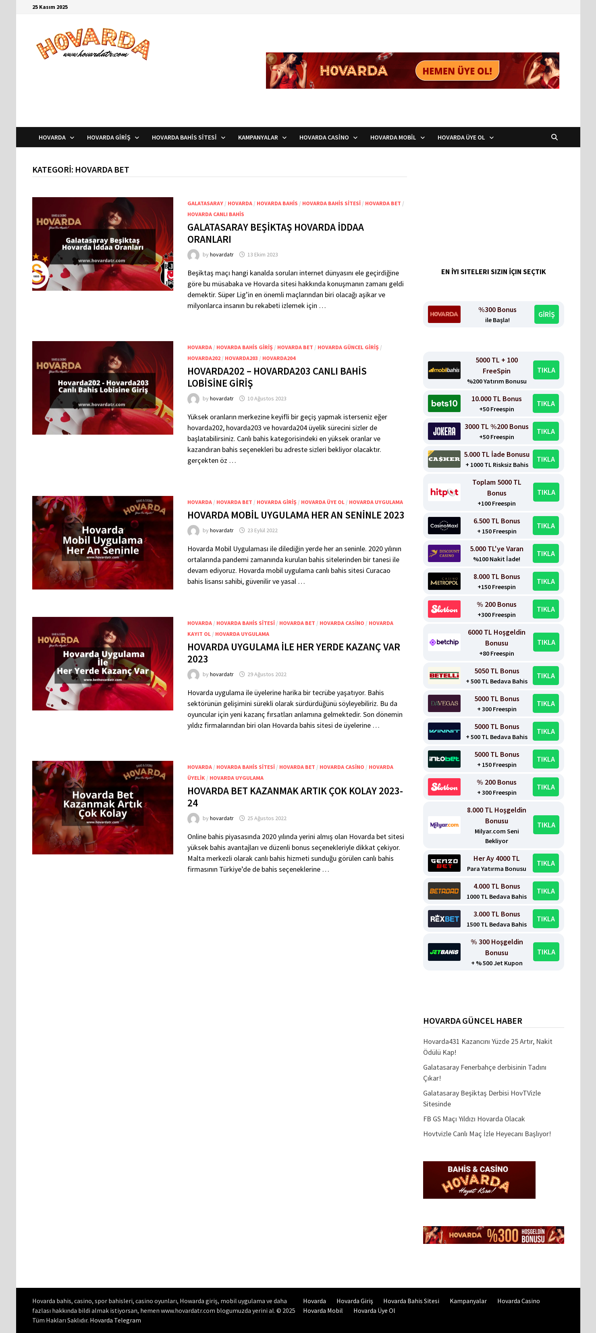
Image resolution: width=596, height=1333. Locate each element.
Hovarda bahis (277, 203)
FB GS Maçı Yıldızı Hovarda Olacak (474, 1118)
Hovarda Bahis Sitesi (184, 137)
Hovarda (52, 137)
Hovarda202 (203, 358)
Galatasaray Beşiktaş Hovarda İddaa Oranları (275, 233)
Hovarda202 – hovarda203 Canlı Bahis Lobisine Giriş (277, 376)
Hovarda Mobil (393, 137)
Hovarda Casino (324, 137)
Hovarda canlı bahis (215, 214)
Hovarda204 (278, 358)
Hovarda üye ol (323, 502)
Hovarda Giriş (109, 137)
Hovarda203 (241, 358)
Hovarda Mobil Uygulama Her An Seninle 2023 (296, 514)
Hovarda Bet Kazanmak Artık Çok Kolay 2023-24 (295, 796)
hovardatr (222, 254)
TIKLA (546, 370)
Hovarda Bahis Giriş (244, 347)
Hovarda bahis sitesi (331, 203)
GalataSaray (205, 203)
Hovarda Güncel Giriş (348, 347)
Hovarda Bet (383, 203)
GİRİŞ (546, 314)
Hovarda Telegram (115, 1320)
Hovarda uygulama (376, 502)
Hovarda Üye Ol (461, 137)
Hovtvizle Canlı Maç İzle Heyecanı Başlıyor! (487, 1133)
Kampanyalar (258, 137)
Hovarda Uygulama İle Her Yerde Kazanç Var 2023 (293, 652)
